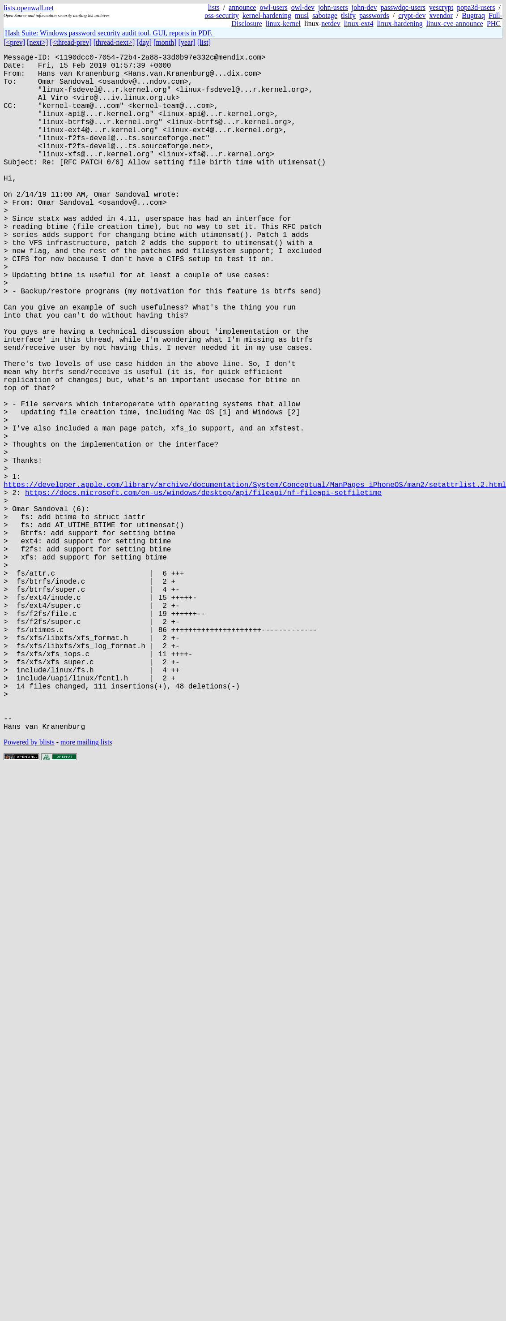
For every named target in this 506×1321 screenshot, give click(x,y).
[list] (204, 42)
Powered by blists (29, 892)
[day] (144, 42)
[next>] (37, 42)
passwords (374, 15)
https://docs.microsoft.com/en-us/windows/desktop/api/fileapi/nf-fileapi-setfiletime (203, 591)
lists (214, 7)
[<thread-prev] (70, 42)
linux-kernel (283, 23)
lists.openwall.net (29, 8)
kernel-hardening (266, 15)
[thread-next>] (114, 42)
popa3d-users (476, 7)
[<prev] (14, 42)
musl (302, 15)
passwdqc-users (403, 7)
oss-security (221, 15)
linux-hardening (400, 23)
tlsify (348, 15)
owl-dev (303, 7)
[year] (187, 42)
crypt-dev (411, 15)
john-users (333, 7)
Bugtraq (473, 15)
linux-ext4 (359, 23)
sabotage (324, 15)
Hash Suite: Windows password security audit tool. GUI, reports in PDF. (109, 33)
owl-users (273, 7)
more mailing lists (86, 892)
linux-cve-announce (454, 23)
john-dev (364, 7)
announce (242, 7)
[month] (165, 42)
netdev (330, 23)
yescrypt (441, 7)
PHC (494, 23)
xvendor (440, 15)
